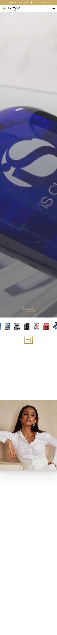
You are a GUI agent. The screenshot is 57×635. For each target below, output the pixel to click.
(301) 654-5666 (11, 2)
